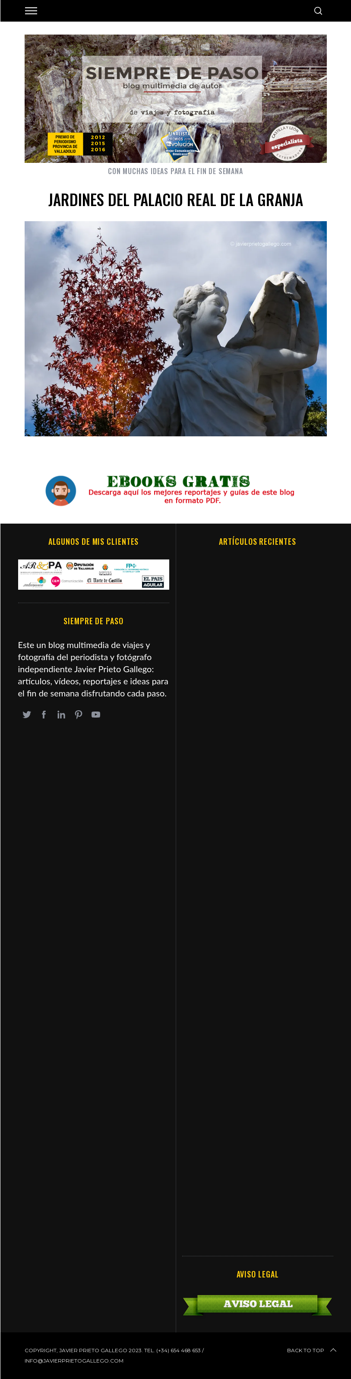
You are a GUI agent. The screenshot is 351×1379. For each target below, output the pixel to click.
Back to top (312, 1350)
